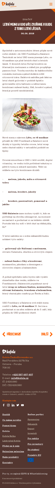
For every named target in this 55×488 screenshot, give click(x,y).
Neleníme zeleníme (13, 451)
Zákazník (32, 424)
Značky (27, 19)
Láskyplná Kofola (11, 441)
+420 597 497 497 (22, 374)
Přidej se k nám (10, 446)
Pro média (33, 438)
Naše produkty (10, 457)
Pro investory (35, 444)
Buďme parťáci (36, 414)
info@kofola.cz (19, 378)
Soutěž (6, 414)
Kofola (6, 431)
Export (31, 428)
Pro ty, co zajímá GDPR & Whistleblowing (24, 473)
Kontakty (7, 462)
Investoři (32, 433)
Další (44, 334)
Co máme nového (11, 420)
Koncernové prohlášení (12, 478)
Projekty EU (34, 458)
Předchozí (14, 334)
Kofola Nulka (9, 436)
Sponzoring (33, 419)
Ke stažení (33, 449)
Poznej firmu (9, 425)
